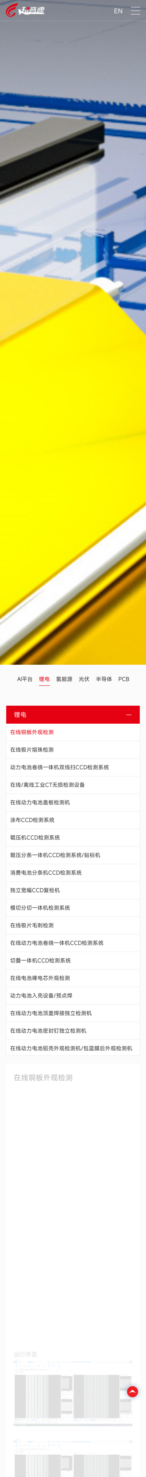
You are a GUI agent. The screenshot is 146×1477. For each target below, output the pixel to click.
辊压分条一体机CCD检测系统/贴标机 (55, 855)
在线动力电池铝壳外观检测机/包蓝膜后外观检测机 (71, 1048)
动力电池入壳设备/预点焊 (41, 995)
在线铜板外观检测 (32, 732)
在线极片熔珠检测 (32, 749)
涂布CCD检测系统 (32, 820)
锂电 (44, 679)
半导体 (104, 679)
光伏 (84, 679)
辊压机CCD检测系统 (35, 837)
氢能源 (64, 679)
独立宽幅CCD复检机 (35, 890)
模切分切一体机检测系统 (40, 907)
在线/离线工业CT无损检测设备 (47, 784)
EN (118, 11)
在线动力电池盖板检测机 (40, 802)
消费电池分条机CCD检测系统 (46, 872)
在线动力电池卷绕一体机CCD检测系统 (57, 943)
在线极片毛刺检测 (32, 925)
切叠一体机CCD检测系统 (40, 960)
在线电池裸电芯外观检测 (40, 978)
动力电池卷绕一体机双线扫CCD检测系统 (59, 767)
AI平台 (25, 679)
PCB (123, 679)
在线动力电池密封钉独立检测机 (48, 1030)
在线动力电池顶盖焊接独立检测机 (51, 1013)
